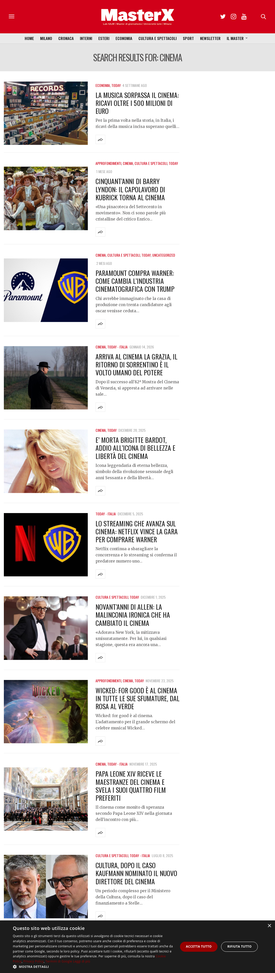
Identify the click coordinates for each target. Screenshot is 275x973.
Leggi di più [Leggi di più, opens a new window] (81, 961)
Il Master (235, 38)
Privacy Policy (33, 961)
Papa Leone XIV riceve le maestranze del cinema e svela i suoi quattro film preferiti (131, 786)
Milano (46, 38)
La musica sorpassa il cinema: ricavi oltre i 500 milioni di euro (137, 103)
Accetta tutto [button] (199, 946)
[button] (93, 966)
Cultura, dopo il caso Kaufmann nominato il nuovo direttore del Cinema (136, 873)
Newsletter (210, 38)
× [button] (269, 926)
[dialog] (137, 946)
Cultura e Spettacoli (157, 38)
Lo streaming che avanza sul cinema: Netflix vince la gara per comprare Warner (137, 531)
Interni (86, 38)
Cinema (128, 163)
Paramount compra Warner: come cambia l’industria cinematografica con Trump (135, 281)
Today (116, 85)
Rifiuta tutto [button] (239, 946)
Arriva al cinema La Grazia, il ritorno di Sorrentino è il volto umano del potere (136, 364)
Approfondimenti (108, 163)
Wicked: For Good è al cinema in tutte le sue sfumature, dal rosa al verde (137, 698)
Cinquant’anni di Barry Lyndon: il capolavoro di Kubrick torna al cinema (130, 189)
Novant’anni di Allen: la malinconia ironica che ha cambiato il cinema (133, 615)
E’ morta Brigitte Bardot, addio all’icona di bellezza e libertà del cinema (135, 448)
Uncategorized (163, 255)
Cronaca (66, 38)
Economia (124, 38)
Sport (188, 38)
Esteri (103, 38)
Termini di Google (58, 961)
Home (29, 38)
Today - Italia (117, 346)
